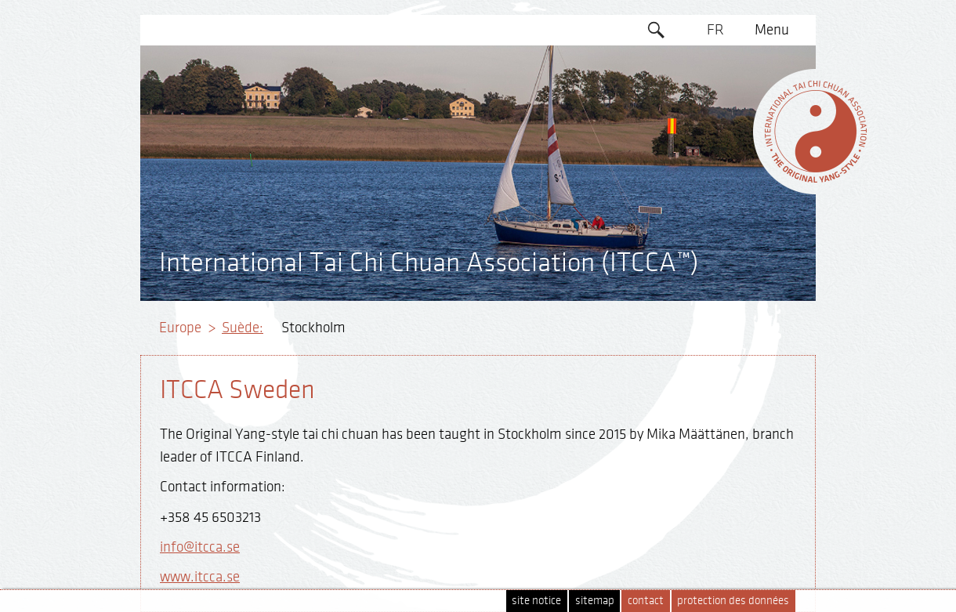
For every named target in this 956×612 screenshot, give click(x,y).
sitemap (594, 600)
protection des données (733, 600)
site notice (536, 600)
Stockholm (313, 327)
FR (715, 30)
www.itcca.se (200, 577)
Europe (180, 327)
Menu (772, 30)
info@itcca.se (200, 547)
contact (646, 600)
